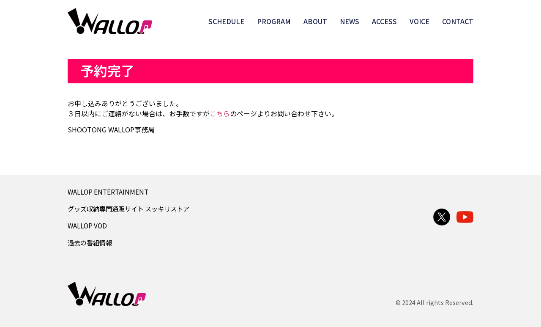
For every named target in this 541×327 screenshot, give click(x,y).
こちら (220, 113)
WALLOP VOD (87, 225)
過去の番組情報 (90, 242)
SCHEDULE (226, 21)
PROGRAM (274, 21)
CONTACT (457, 21)
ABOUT (315, 21)
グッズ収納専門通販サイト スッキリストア (128, 208)
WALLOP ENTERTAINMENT (108, 191)
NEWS (349, 21)
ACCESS (384, 21)
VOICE (419, 21)
